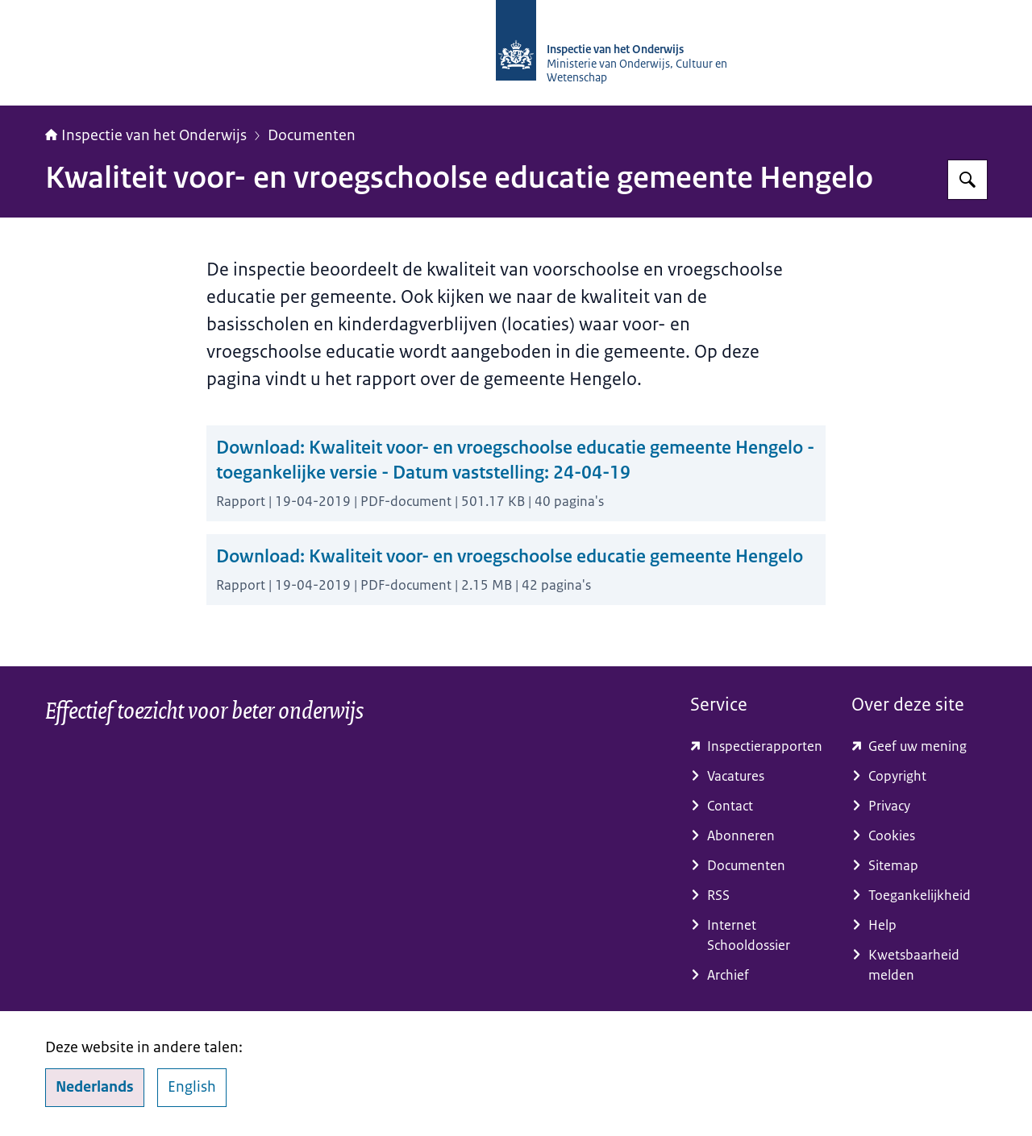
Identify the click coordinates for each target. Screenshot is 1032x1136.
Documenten (312, 135)
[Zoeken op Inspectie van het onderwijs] (967, 179)
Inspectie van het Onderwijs (146, 135)
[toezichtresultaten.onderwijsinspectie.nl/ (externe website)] (758, 746)
